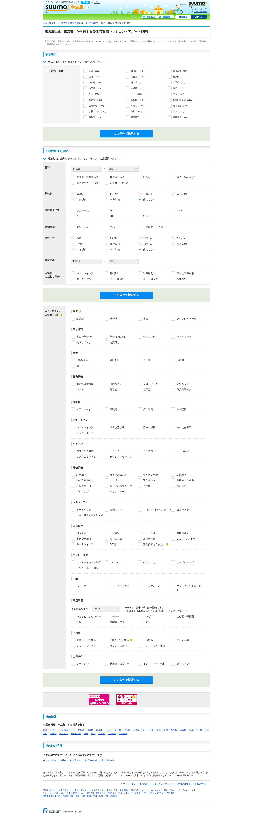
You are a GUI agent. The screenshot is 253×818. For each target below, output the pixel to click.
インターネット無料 (87, 568)
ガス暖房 (181, 409)
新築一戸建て (169, 790)
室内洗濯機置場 (185, 273)
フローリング (150, 383)
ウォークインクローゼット (190, 588)
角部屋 (180, 360)
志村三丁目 (76, 733)
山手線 (63, 760)
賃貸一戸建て (114, 790)
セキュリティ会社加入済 (89, 515)
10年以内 (115, 243)
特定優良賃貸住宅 (119, 663)
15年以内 (148, 243)
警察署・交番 (117, 622)
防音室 (113, 389)
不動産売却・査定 (92, 793)
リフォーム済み (118, 645)
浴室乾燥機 (149, 427)
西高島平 (123, 733)
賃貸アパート (101, 790)
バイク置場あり (85, 480)
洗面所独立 (183, 279)
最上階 (147, 360)
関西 (83, 796)
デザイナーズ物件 (86, 640)
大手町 (118, 730)
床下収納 (81, 586)
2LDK (146, 216)
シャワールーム (85, 433)
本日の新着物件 (85, 336)
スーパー (115, 616)
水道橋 (136, 730)
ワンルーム (82, 210)
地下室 (147, 389)
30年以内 (115, 249)
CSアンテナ (149, 562)
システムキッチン (86, 456)
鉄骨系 (113, 318)
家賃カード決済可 (119, 182)
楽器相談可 (183, 533)
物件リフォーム (77, 793)
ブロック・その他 (186, 318)
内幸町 (99, 730)
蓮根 (86, 733)
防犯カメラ (183, 509)
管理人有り (116, 509)
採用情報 (201, 784)
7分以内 (147, 193)
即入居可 (81, 533)
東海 (77, 796)
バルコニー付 (83, 485)
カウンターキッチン (121, 456)
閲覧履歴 (166, 17)
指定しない (149, 199)
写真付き (115, 342)
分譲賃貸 (148, 640)
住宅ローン (121, 793)
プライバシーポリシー (163, 784)
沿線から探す (92, 23)
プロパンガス (83, 491)
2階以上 (114, 273)
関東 (58, 796)
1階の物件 (82, 360)
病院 (78, 622)
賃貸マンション (87, 790)
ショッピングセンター (88, 616)
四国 (89, 796)
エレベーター (117, 480)
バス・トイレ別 (85, 273)
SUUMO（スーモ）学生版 (65, 9)
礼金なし (148, 177)
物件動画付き (150, 336)
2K (77, 216)
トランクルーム (151, 586)
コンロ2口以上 (151, 451)
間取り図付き (83, 342)
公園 (145, 622)
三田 (73, 730)
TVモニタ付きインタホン (157, 509)
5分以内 (114, 193)
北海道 (45, 796)
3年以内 (147, 238)
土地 (191, 790)
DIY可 (113, 544)
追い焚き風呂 (184, 427)
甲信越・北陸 (68, 796)
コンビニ (148, 616)
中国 (95, 796)
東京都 (80, 23)
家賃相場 (125, 790)
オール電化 (183, 451)
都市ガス (181, 485)
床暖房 (113, 409)
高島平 (101, 733)
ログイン (199, 17)
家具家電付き (184, 389)
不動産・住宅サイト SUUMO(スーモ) (57, 790)
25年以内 (81, 249)
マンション (82, 227)
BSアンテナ (116, 562)
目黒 (45, 730)
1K (111, 210)
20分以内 (115, 199)
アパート (115, 227)
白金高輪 (63, 730)
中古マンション (155, 790)
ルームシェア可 (118, 538)
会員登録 (183, 17)
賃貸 (72, 23)
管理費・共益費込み (87, 177)
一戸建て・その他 (153, 227)
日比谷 (108, 730)
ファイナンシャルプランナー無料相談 (159, 793)
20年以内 (182, 243)
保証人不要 (183, 640)
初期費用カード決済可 (88, 182)
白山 (151, 730)
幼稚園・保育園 (185, 616)
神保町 (127, 730)
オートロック (150, 279)
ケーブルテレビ (185, 562)
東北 (52, 796)
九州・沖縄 (103, 796)
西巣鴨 (174, 730)
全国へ (97, 2)
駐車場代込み (117, 177)
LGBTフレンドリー (187, 538)
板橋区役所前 (195, 730)
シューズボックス (119, 586)
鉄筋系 (80, 318)
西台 (93, 733)
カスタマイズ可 (85, 544)
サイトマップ (200, 9)
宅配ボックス (150, 480)
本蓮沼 (53, 733)
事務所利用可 (83, 538)
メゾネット (183, 383)
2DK (112, 216)
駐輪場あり (183, 474)
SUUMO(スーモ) (194, 4)
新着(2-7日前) (117, 336)
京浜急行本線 (91, 760)
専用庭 (147, 485)
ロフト (80, 389)
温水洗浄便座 (117, 427)
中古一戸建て (182, 790)
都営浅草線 (75, 760)
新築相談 (113, 796)
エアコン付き (83, 279)
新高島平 (112, 733)
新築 (78, 238)
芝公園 (81, 730)
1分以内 (80, 193)
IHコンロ (115, 451)
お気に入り (150, 17)
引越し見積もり (108, 793)
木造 (145, 318)
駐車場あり (149, 273)
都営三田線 (57, 71)
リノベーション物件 (154, 645)
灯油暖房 (148, 409)
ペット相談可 (117, 279)
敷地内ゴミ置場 (185, 480)
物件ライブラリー (135, 793)
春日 (144, 730)
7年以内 (80, 243)
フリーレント (83, 663)
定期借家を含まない (154, 544)
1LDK (180, 210)
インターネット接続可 (88, 562)
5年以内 (181, 238)
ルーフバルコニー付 (121, 485)
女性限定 (115, 533)
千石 (159, 730)
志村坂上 (63, 733)
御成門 (90, 730)
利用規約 (144, 784)
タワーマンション (86, 645)
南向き (80, 365)
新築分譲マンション (139, 790)
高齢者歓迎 (149, 538)
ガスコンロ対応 (85, 451)
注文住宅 (64, 793)
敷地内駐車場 (150, 474)
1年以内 (114, 238)
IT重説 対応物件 (119, 640)
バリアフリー (117, 491)
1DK (145, 210)
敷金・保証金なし (186, 177)
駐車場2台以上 (118, 474)
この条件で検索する (126, 133)
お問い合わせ (200, 11)
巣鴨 (166, 730)
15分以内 (81, 199)
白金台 (53, 730)
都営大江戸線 (49, 760)
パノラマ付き (184, 336)
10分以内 (182, 193)
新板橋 (183, 730)
